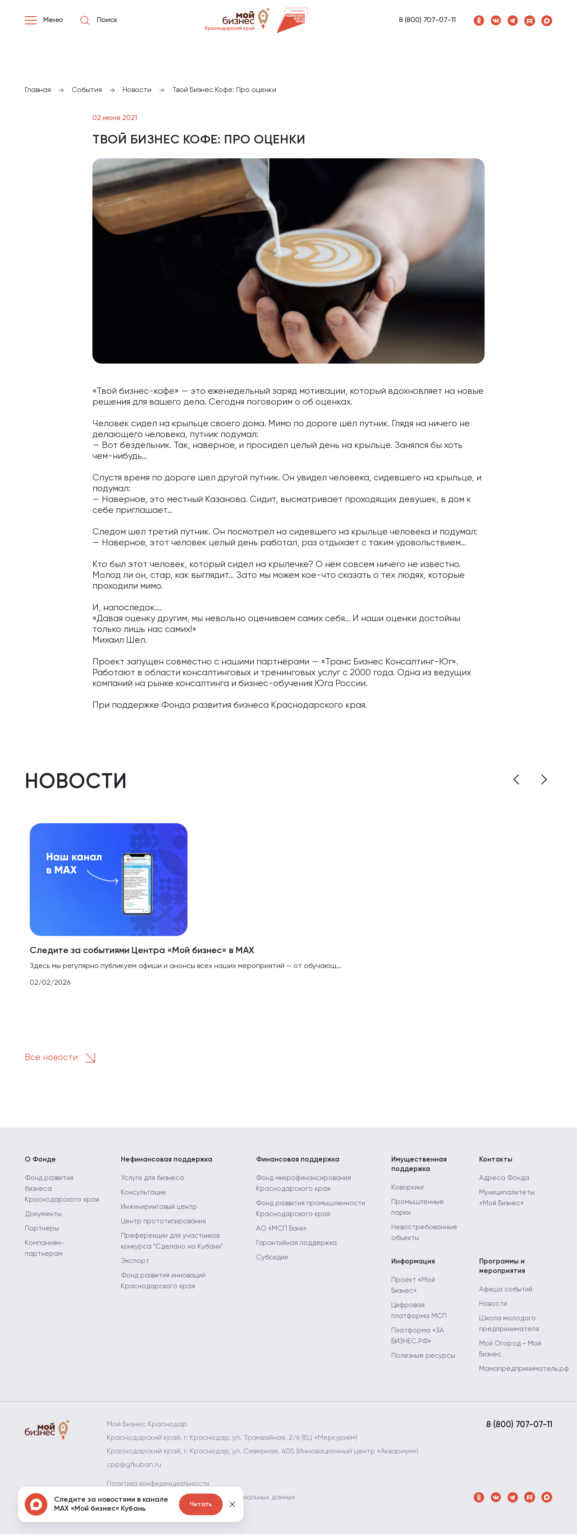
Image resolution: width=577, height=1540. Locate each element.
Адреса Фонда (505, 1181)
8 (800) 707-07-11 (427, 20)
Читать (201, 1504)
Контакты (496, 1162)
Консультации (144, 1196)
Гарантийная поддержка (298, 1246)
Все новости (64, 1060)
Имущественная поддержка (420, 1167)
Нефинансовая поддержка (168, 1162)
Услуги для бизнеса (154, 1181)
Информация (413, 1265)
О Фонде (41, 1162)
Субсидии (273, 1261)
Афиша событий (506, 1295)
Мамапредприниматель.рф (525, 1375)
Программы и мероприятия (502, 1270)
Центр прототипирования (166, 1225)
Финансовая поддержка (299, 1162)
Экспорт (136, 1264)
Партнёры (42, 1243)
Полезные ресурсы (423, 1361)
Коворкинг (408, 1191)
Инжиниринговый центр (161, 1210)
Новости (493, 1310)
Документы (44, 1228)
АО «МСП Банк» (282, 1232)
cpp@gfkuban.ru (134, 1471)
